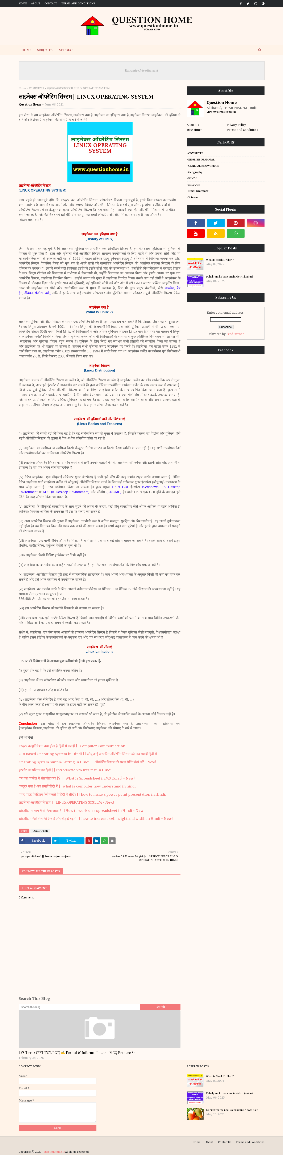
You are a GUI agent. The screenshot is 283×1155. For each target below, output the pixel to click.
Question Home (30, 104)
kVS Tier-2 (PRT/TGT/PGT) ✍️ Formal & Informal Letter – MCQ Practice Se (77, 1052)
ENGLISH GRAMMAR (201, 159)
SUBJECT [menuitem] (44, 50)
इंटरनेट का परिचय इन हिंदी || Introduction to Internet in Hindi (65, 770)
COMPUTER (36, 88)
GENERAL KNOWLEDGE (203, 165)
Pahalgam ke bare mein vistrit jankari (229, 276)
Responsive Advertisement (141, 70)
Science (193, 197)
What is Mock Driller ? (220, 259)
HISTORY (194, 184)
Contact (51, 3)
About (35, 3)
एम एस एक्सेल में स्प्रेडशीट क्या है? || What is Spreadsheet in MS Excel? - (76, 778)
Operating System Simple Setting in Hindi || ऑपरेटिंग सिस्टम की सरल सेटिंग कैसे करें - (87, 762)
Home (23, 3)
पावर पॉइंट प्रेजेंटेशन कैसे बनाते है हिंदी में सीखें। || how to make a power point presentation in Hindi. (92, 794)
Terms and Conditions (78, 3)
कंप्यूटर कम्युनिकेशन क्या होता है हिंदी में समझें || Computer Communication (72, 746)
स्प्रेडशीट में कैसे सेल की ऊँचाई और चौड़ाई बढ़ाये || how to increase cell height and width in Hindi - (95, 818)
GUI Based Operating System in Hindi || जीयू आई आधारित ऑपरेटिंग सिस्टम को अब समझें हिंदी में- (89, 754)
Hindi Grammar (198, 191)
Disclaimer (194, 130)
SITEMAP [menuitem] (66, 50)
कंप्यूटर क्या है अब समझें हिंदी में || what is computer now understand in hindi (77, 786)
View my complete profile (221, 111)
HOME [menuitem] (26, 50)
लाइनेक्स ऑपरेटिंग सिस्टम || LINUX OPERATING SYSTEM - (66, 802)
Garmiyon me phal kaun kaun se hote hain (232, 1110)
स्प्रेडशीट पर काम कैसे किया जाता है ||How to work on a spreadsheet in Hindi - (81, 810)
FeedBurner (235, 334)
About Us (193, 125)
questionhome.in (54, 1151)
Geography (195, 172)
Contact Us (225, 1142)
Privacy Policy (236, 125)
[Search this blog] (79, 1007)
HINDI (192, 178)
